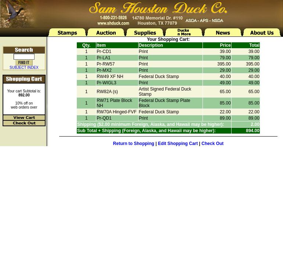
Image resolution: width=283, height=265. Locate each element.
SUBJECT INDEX (24, 68)
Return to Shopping (133, 143)
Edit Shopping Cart (178, 143)
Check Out (212, 143)
